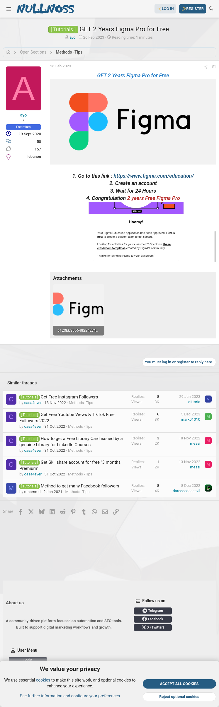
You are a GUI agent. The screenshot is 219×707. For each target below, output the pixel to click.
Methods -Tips (81, 402)
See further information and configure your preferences (70, 695)
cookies (43, 680)
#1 (214, 66)
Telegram (152, 610)
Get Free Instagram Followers (69, 397)
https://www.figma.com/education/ (154, 176)
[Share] (206, 66)
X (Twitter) (153, 627)
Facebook (152, 619)
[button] (9, 8)
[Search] (211, 9)
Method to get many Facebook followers (80, 486)
